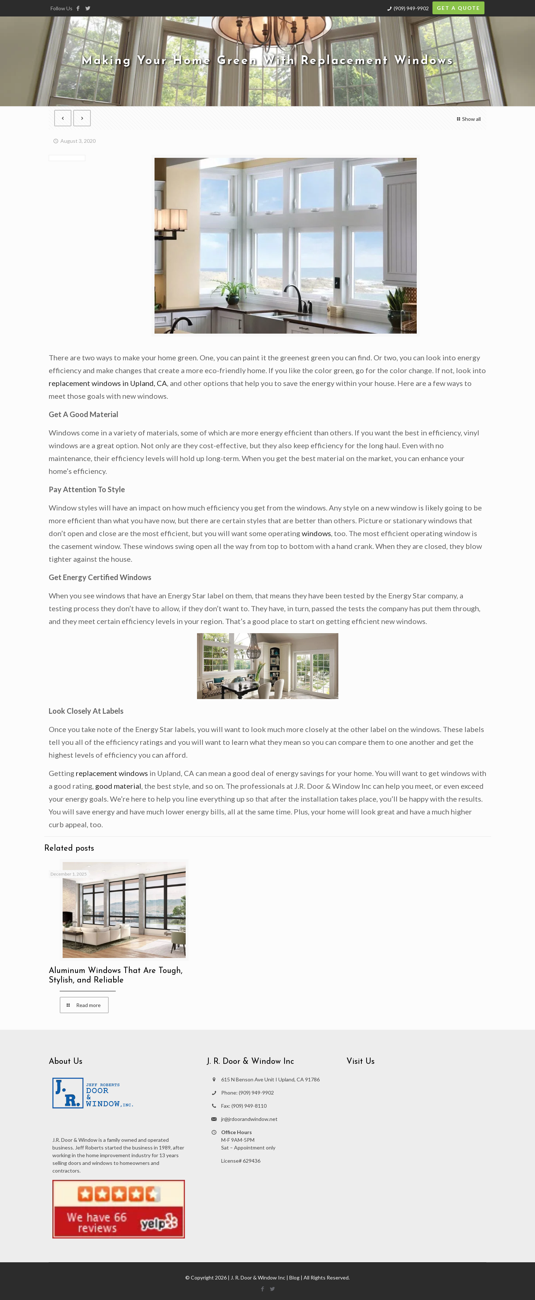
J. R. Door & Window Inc (258, 1277)
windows (316, 533)
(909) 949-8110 (249, 1106)
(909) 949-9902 (411, 8)
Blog (294, 1277)
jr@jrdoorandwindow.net (249, 1119)
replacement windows (112, 773)
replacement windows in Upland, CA (108, 383)
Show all (468, 119)
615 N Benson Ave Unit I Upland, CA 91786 (270, 1079)
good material (118, 785)
